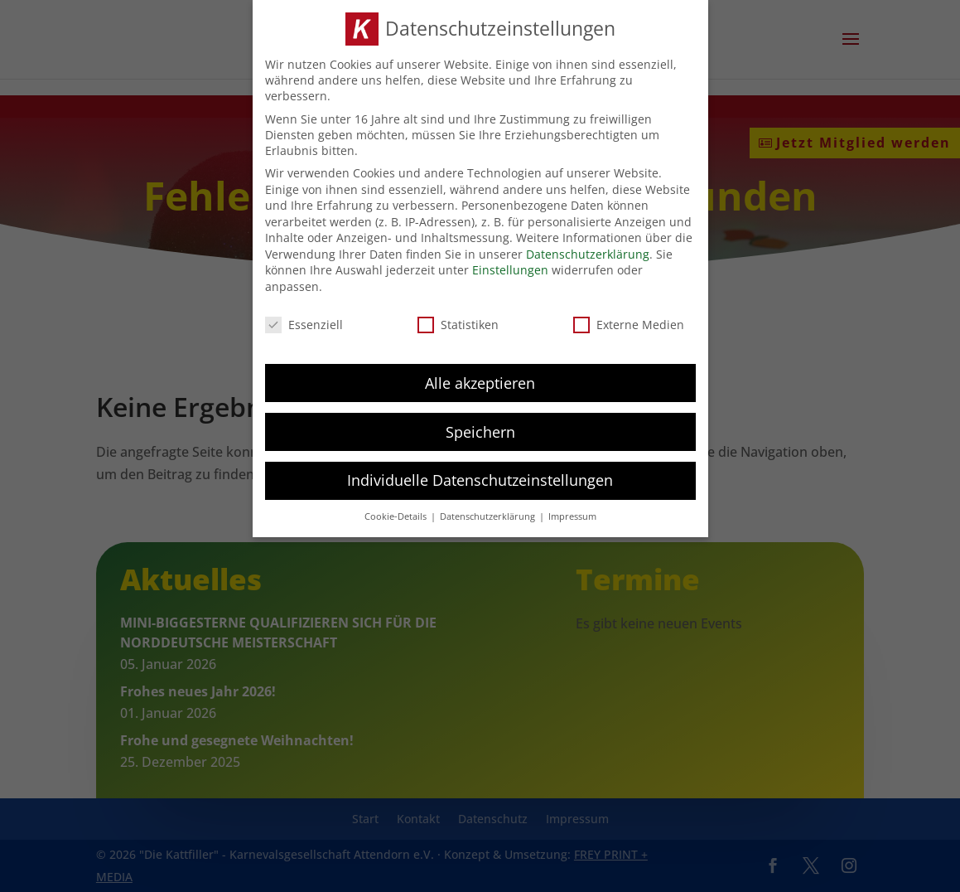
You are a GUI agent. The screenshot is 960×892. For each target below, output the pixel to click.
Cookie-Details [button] (396, 511)
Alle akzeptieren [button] (480, 377)
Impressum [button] (572, 511)
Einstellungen (510, 265)
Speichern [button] (480, 426)
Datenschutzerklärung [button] (489, 511)
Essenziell (304, 319)
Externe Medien (628, 319)
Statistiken (458, 319)
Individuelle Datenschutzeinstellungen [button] (480, 475)
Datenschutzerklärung (587, 248)
